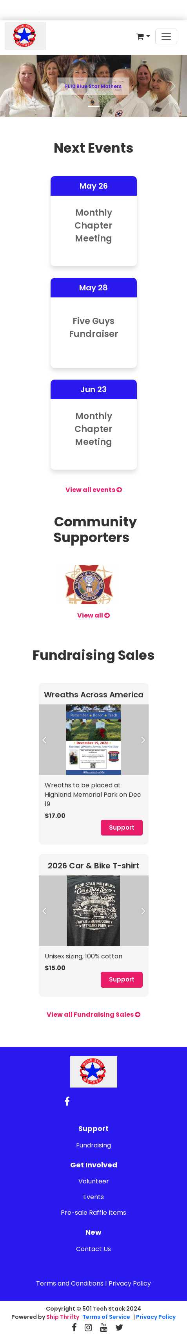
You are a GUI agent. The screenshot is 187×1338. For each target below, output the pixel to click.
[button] (143, 36)
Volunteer (93, 1181)
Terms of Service (106, 1317)
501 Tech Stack (103, 1309)
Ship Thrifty (62, 1317)
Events (93, 1196)
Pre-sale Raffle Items (93, 1212)
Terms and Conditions (69, 1283)
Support (121, 827)
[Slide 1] (94, 106)
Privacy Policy (130, 1283)
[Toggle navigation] (166, 36)
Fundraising (93, 1145)
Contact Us (93, 1248)
